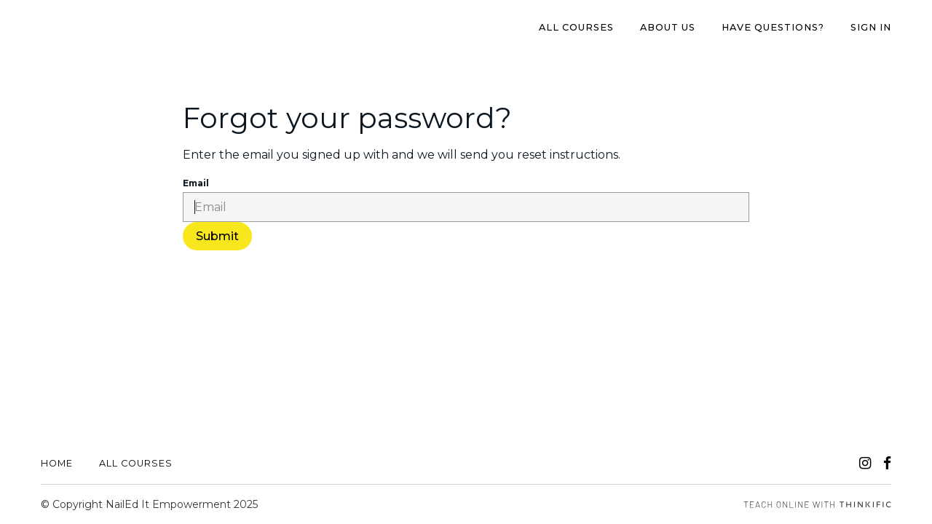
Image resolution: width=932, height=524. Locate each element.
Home (57, 463)
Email (196, 183)
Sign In (870, 27)
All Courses (576, 27)
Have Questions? (773, 27)
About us (667, 27)
